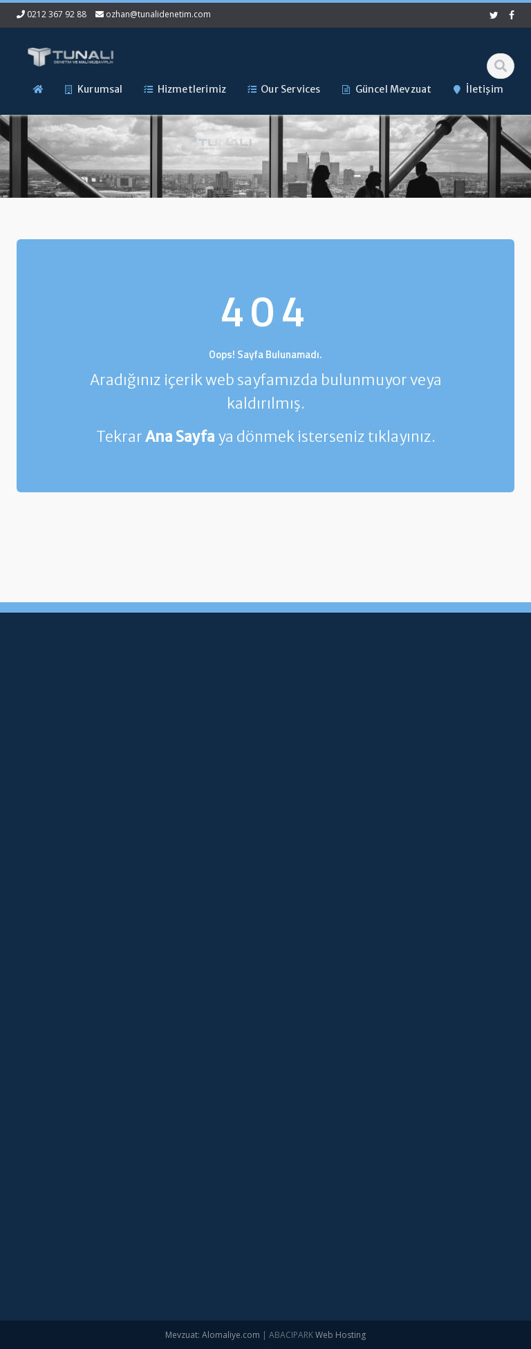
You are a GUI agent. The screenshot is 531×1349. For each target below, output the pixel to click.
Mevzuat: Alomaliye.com (212, 1335)
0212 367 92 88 (56, 14)
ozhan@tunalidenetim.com (158, 14)
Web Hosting (340, 1335)
